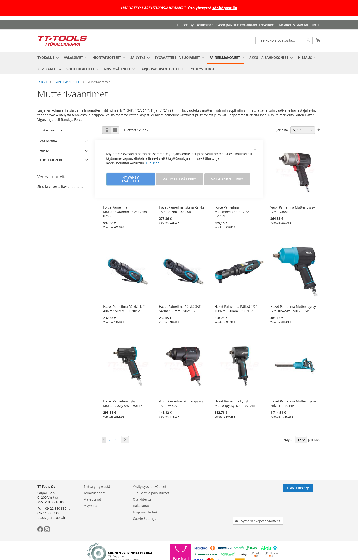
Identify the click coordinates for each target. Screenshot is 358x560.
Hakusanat (141, 506)
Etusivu (42, 82)
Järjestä (282, 130)
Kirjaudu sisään (291, 25)
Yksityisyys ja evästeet (149, 486)
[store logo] (62, 40)
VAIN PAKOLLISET (227, 179)
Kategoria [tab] (48, 141)
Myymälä (90, 506)
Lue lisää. (153, 163)
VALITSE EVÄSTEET (179, 179)
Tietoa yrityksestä (97, 486)
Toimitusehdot (94, 493)
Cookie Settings (144, 518)
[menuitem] (47, 57)
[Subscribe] (305, 488)
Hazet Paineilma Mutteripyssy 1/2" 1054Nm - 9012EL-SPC (293, 308)
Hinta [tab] (44, 150)
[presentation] (259, 508)
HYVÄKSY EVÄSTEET (131, 179)
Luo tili (315, 25)
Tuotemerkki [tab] (51, 160)
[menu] (179, 63)
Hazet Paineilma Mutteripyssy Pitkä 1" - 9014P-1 (293, 403)
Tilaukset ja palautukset (151, 493)
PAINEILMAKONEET (67, 82)
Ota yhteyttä (142, 499)
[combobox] (284, 40)
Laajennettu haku (146, 512)
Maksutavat (92, 499)
